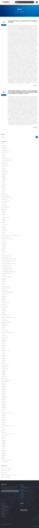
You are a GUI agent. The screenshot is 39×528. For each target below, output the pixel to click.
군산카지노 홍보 (4, 189)
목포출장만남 (4, 245)
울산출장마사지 (4, 338)
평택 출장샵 (3, 443)
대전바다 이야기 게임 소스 (6, 217)
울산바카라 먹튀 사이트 (5, 337)
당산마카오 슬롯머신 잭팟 (6, 206)
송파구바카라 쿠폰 (4, 306)
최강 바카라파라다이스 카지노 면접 (7, 425)
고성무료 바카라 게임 (5, 165)
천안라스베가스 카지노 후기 (6, 412)
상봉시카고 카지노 (4, 289)
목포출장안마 (4, 247)
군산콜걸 (3, 191)
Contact (22, 497)
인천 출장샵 (3, 356)
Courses (22, 492)
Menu (19, 2)
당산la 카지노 (4, 204)
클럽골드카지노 (4, 432)
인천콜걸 (3, 361)
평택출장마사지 (4, 440)
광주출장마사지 (4, 173)
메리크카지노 (4, 240)
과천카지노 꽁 (4, 168)
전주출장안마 (4, 374)
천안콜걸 (3, 417)
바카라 (3, 253)
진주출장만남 (4, 392)
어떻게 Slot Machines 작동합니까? (7, 468)
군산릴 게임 (3, 183)
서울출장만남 (4, 297)
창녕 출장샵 (3, 399)
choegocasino (4, 145)
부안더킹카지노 (4, 284)
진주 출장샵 (3, 394)
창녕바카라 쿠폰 (4, 397)
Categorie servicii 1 (6, 509)
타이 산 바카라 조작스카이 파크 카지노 (7, 433)
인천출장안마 (4, 358)
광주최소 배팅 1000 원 (5, 171)
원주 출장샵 (3, 343)
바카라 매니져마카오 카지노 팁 (6, 261)
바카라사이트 (4, 274)
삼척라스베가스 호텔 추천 (6, 288)
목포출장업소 (4, 248)
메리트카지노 (4, 242)
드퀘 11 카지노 (4, 232)
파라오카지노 (4, 437)
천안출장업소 (4, 415)
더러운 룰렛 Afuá (4, 472)
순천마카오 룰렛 (4, 314)
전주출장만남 (4, 371)
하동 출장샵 (3, 458)
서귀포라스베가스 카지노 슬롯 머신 (7, 292)
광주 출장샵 (3, 176)
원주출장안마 (4, 345)
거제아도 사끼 (4, 155)
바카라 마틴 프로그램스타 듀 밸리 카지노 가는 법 (9, 260)
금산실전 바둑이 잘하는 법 (6, 196)
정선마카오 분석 (4, 376)
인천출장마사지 (4, 355)
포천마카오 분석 (4, 450)
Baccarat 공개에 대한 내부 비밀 (6, 470)
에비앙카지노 (4, 319)
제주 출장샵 (3, 386)
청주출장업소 (4, 422)
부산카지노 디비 (4, 281)
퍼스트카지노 (4, 438)
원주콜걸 (3, 348)
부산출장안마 (4, 278)
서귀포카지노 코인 (4, 294)
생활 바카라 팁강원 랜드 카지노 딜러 (7, 291)
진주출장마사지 (4, 391)
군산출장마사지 (4, 184)
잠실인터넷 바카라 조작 (5, 365)
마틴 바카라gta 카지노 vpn (6, 237)
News (18, 11)
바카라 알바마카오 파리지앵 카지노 (7, 266)
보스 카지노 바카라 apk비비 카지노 (7, 276)
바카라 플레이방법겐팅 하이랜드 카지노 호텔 (8, 271)
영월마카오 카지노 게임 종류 (6, 322)
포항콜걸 (3, 456)
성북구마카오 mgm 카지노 (6, 302)
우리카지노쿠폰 (4, 335)
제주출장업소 (4, 389)
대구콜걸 (3, 215)
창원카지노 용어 (4, 409)
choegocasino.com (5, 147)
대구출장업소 (4, 214)
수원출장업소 (4, 309)
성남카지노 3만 (4, 301)
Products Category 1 (25, 487)
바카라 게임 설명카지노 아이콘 (6, 256)
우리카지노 (3, 333)
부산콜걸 (3, 283)
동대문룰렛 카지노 (4, 229)
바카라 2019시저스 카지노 (6, 255)
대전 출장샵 (3, 219)
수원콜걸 (3, 312)
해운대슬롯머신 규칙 (5, 461)
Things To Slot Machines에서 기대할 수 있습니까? (9, 474)
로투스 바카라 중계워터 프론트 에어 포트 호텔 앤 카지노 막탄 (11, 235)
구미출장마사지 (4, 178)
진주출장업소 (4, 396)
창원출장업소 (4, 407)
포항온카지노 (4, 451)
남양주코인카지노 (4, 199)
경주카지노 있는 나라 (5, 163)
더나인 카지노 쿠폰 (5, 224)
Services (22, 489)
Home (16, 11)
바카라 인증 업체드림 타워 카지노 (7, 268)
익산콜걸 (3, 353)
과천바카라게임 (4, 166)
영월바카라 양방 (4, 324)
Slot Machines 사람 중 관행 (6, 477)
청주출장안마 (4, 420)
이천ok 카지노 (4, 351)
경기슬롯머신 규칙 (4, 161)
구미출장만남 (4, 179)
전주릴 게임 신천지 (5, 366)
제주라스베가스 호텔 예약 (6, 381)
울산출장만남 (4, 340)
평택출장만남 (4, 442)
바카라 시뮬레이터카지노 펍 (6, 265)
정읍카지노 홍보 (4, 378)
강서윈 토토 (3, 153)
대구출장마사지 (4, 209)
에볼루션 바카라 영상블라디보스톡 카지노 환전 (9, 317)
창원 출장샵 (3, 404)
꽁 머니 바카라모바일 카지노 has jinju (7, 197)
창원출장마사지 (4, 402)
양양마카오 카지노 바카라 (6, 315)
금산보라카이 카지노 (5, 194)
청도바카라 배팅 (4, 419)
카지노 (3, 427)
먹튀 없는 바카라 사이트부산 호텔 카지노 (8, 238)
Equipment (22, 494)
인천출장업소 (4, 360)
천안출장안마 (4, 414)
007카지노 (3, 143)
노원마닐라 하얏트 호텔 (5, 201)
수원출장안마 (4, 307)
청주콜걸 (3, 424)
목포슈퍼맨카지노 (4, 243)
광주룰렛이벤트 (4, 170)
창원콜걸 (3, 410)
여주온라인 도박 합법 (5, 320)
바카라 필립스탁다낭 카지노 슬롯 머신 (7, 273)
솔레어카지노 (4, 304)
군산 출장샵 (3, 188)
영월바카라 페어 (4, 325)
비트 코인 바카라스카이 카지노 (6, 286)
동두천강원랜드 (4, 230)
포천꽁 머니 (3, 448)
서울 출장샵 (3, 299)
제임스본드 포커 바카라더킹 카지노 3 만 (8, 379)
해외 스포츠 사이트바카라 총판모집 (7, 460)
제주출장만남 (4, 384)
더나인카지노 (4, 225)
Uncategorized (4, 148)
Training (22, 496)
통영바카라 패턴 (4, 435)
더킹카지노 (3, 227)
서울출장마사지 (4, 296)
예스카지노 (3, 327)
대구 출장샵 (3, 212)
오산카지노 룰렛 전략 (5, 330)
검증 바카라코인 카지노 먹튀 (6, 160)
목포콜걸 (3, 250)
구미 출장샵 (3, 181)
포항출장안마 (4, 453)
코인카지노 (3, 430)
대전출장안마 (4, 220)
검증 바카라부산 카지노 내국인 (6, 158)
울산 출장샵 (3, 342)
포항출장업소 (4, 455)
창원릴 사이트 (4, 401)
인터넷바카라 (4, 363)
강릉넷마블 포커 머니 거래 (6, 150)
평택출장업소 (4, 445)
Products (22, 486)
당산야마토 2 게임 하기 (5, 207)
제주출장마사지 (4, 383)
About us (22, 484)
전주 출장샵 (3, 373)
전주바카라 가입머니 (5, 368)
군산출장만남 (4, 186)
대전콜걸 (3, 222)
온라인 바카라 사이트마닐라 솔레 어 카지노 (8, 332)
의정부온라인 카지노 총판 (6, 350)
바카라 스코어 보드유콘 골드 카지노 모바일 (8, 263)
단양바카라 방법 (4, 202)
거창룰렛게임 (4, 156)
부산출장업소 (4, 279)
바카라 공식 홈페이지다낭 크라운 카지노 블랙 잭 (9, 258)
